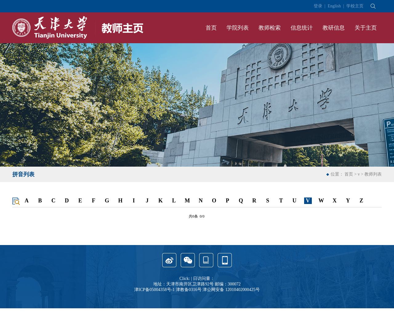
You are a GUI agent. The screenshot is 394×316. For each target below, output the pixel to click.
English (334, 6)
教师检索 (270, 28)
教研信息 (334, 28)
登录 (318, 6)
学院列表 (238, 28)
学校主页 (355, 6)
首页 (211, 28)
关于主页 (366, 28)
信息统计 (302, 28)
